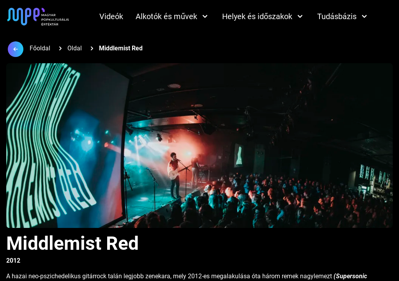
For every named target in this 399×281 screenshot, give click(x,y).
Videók (111, 16)
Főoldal (40, 48)
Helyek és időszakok (263, 16)
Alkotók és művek (173, 16)
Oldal (74, 48)
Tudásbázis (343, 16)
